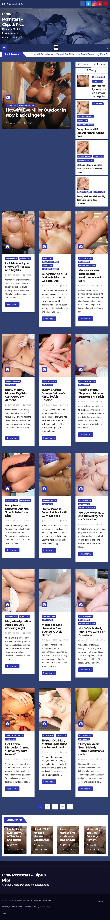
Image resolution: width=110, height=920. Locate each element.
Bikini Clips (98, 104)
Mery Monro (48, 735)
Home (100, 901)
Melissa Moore (84, 156)
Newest (83, 64)
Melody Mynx (85, 500)
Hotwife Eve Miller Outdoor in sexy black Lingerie (36, 112)
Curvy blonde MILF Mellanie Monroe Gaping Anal (55, 277)
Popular (99, 64)
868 (62, 806)
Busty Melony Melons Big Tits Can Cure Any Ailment (15, 395)
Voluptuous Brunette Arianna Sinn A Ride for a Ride (17, 510)
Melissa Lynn (98, 77)
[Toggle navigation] (56, 47)
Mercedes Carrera (14, 735)
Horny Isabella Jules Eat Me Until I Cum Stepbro (55, 512)
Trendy (91, 70)
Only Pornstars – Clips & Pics (12, 19)
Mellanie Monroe (85, 116)
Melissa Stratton (87, 381)
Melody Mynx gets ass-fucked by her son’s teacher (91, 516)
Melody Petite (85, 735)
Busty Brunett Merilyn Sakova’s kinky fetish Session (53, 395)
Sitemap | (6, 913)
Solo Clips (47, 385)
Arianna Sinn (11, 500)
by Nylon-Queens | (42, 907)
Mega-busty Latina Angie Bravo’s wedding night (18, 625)
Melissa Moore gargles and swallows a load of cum (91, 275)
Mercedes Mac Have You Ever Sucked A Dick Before (52, 630)
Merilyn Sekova (49, 381)
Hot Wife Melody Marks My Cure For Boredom (91, 632)
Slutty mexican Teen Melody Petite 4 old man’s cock (91, 749)
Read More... (12, 304)
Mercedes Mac (49, 616)
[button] (107, 47)
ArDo (28, 123)
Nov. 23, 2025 (14, 123)
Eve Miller (11, 105)
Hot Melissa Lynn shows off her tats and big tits (17, 266)
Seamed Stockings (27, 105)
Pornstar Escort (85, 125)
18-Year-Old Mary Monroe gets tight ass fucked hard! (54, 744)
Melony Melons (84, 192)
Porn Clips (98, 81)
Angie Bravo (11, 616)
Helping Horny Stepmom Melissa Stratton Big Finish (91, 393)
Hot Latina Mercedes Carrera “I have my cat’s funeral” (17, 749)
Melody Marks (85, 616)
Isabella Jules (49, 500)
